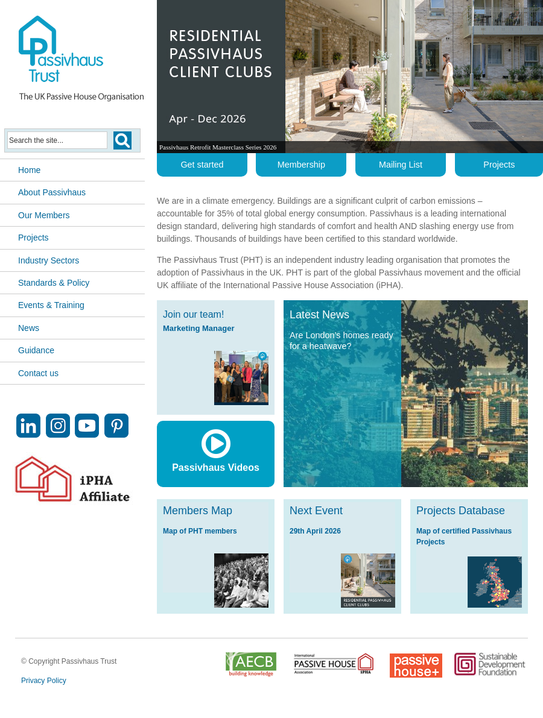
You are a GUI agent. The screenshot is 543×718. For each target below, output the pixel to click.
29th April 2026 (315, 531)
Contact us (38, 373)
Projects (33, 237)
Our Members (44, 215)
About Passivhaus (52, 192)
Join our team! (193, 314)
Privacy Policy (43, 680)
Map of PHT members (200, 531)
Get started (201, 164)
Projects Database (460, 511)
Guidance (36, 350)
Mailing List (400, 164)
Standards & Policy (53, 283)
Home (29, 170)
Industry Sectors (48, 260)
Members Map (197, 511)
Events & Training (51, 305)
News (28, 328)
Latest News (319, 315)
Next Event (316, 511)
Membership (301, 164)
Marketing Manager (198, 328)
